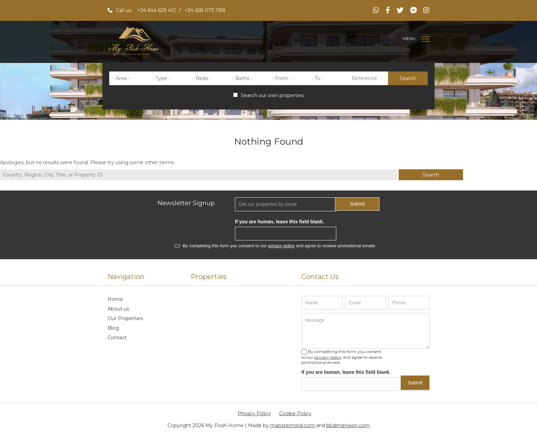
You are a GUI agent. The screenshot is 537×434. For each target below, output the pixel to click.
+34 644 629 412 (156, 10)
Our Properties (125, 318)
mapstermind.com (292, 425)
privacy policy (281, 245)
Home (115, 299)
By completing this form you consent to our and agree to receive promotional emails (275, 245)
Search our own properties (268, 95)
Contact (117, 337)
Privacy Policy (254, 413)
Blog (113, 328)
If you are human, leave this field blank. (279, 221)
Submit (357, 204)
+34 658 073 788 (205, 10)
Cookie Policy (295, 413)
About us (118, 309)
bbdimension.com (348, 425)
